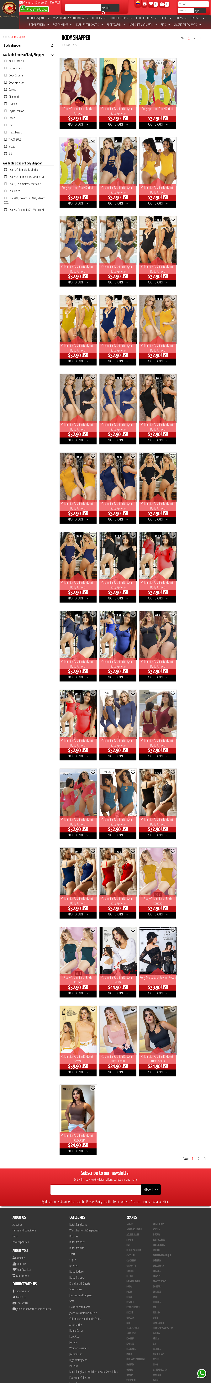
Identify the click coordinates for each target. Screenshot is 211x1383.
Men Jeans (75, 1111)
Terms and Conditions (24, 881)
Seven (9, 118)
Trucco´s (157, 1083)
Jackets (73, 993)
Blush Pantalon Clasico (137, 1348)
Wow (128, 1103)
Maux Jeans (158, 1005)
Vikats (9, 146)
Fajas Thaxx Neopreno (137, 1150)
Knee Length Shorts (89, 25)
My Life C (130, 1015)
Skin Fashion (159, 1280)
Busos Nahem (132, 1327)
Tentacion (157, 1062)
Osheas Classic (160, 1020)
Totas (155, 1327)
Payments (19, 908)
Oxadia (129, 1025)
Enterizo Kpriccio (134, 1280)
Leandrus (131, 999)
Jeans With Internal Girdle (83, 963)
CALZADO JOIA (132, 1332)
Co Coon (130, 1119)
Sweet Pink (131, 1223)
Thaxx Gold (158, 1291)
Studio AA (157, 1051)
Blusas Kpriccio (134, 1171)
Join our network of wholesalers (32, 959)
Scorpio (157, 1285)
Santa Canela (132, 1239)
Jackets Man (75, 1004)
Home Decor (76, 981)
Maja (128, 1192)
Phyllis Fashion (14, 111)
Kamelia (130, 989)
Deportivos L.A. (160, 1270)
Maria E (156, 1155)
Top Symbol (158, 1077)
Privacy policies (21, 893)
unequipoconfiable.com (132, 1379)
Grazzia (130, 968)
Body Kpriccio (14, 82)
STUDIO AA (131, 1051)
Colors (156, 1176)
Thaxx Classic (159, 1072)
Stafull (156, 1197)
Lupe (128, 1322)
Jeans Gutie (158, 973)
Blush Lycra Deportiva (136, 1259)
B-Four (156, 885)
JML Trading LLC (160, 1301)
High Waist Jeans (78, 1010)
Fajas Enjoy (158, 1129)
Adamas (156, 1207)
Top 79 (129, 1077)
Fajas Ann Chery (160, 1119)
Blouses (99, 18)
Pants (72, 1040)
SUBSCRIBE (151, 840)
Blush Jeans (159, 895)
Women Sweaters (79, 999)
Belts (72, 1093)
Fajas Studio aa (160, 1140)
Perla (129, 1358)
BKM (128, 895)
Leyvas (129, 1218)
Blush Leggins (160, 1343)
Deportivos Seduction (137, 1275)
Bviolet (156, 901)
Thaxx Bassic (13, 132)
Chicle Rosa (158, 916)
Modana (157, 1311)
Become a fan (21, 942)
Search (106, 8)
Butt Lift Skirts (146, 18)
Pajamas (73, 1116)
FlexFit (129, 963)
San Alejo (157, 1358)
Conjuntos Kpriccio (135, 1265)
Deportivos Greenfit (136, 1270)
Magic (129, 1005)
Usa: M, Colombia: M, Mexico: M (24, 176)
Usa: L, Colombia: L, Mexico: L (22, 169)
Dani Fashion (159, 1233)
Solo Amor (131, 1197)
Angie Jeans (158, 875)
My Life (156, 1010)
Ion (128, 973)
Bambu (129, 890)
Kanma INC (131, 1306)
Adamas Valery (133, 1213)
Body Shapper (62, 25)
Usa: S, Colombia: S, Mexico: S (22, 184)
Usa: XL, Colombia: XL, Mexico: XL (24, 209)
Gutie (155, 968)
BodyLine (157, 1259)
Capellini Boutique (162, 906)
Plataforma (158, 1337)
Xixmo (129, 1109)
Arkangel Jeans (134, 880)
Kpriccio (130, 994)
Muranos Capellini (135, 1010)
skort (166, 18)
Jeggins (73, 1057)
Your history (21, 926)
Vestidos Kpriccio (134, 1249)
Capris (181, 18)
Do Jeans (157, 937)
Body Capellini (14, 75)
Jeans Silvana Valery (163, 979)
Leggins (73, 1046)
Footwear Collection (80, 1028)
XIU (8, 153)
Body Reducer (39, 25)
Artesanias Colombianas (138, 1296)
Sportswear (116, 25)
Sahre (129, 1036)
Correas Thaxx (133, 1369)
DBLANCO (157, 921)
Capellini (130, 906)
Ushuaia (157, 1088)
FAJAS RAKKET (159, 1135)
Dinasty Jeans (133, 932)
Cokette (130, 921)
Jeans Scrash (132, 979)
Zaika (155, 1114)
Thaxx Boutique (133, 1072)
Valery (129, 1093)
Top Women (131, 1083)
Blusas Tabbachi (160, 1171)
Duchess (157, 942)
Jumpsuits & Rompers (143, 25)
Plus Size (73, 1016)
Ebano (129, 947)
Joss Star (131, 984)
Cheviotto (131, 916)
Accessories (75, 975)
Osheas (129, 1020)
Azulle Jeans (132, 885)
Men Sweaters (77, 1063)
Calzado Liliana (133, 1337)
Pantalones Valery (135, 1353)
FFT (154, 958)
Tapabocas (75, 1069)
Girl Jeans (74, 1099)
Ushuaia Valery (133, 1228)
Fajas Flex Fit (132, 1135)
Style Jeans (131, 1057)
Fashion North (160, 1181)
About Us (17, 875)
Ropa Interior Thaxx (162, 1363)
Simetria (157, 1046)
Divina (129, 937)
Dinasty (156, 927)
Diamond (11, 96)
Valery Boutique (161, 1093)
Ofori (155, 1015)
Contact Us (20, 953)
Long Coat (74, 987)
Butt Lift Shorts (121, 18)
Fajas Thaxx (132, 1145)
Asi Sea (156, 880)
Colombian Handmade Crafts (85, 969)
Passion (157, 1025)
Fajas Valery (159, 1150)
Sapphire (157, 1239)
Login (196, 11)
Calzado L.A (158, 1332)
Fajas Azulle (132, 1124)
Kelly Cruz (158, 1348)
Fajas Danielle (160, 1124)
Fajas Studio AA (133, 1140)
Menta (156, 1228)
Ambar (129, 875)
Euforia (157, 953)
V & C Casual (159, 1322)
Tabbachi (130, 1062)
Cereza (10, 89)
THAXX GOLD (13, 139)
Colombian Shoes (79, 1052)
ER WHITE (130, 953)
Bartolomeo (13, 68)
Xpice (155, 1109)
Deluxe (129, 927)
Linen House (159, 1306)
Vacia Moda (158, 1244)
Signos (156, 1041)
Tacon (129, 1343)
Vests (72, 1081)
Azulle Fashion (14, 61)
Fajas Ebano (132, 1129)
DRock (129, 942)
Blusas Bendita (133, 1166)
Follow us (19, 947)
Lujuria (157, 999)
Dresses (197, 18)
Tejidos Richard (133, 1244)
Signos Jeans (132, 1046)
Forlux (156, 963)
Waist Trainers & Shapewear (70, 18)
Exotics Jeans (133, 958)
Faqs (15, 887)
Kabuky (156, 984)
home (6, 37)
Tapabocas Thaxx (134, 1363)
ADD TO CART (76, 120)
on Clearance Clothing (81, 1105)
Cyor (128, 1311)
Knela (156, 989)
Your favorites (22, 920)
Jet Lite (129, 1285)
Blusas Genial (160, 1166)
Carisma (157, 911)
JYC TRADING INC (160, 1296)
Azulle (129, 1233)
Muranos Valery (134, 1291)
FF (127, 1155)
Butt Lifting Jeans (37, 18)
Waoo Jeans (132, 1098)
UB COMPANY (158, 1369)
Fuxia (129, 1187)
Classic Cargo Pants (187, 25)
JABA (128, 1301)
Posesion (130, 1031)
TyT (127, 1088)
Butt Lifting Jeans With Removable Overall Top (93, 1022)
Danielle (157, 1213)
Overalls (73, 1087)
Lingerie (73, 1075)
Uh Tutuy (157, 1202)
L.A (154, 994)
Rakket (156, 1031)
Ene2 (155, 947)
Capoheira (131, 911)
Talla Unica (12, 191)
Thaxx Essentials (134, 1067)
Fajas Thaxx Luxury (162, 1145)
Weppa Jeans (159, 1098)
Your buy (19, 914)
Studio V (157, 1218)
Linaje (156, 1317)
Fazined (10, 103)
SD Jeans (157, 1036)
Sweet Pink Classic (162, 1057)
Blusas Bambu (160, 1161)
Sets (165, 25)
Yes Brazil (131, 1114)
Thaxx (9, 125)
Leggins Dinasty (160, 1353)
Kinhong (130, 1317)
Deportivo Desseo (161, 1265)
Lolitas (156, 1187)
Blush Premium (133, 901)
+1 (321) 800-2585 (33, 9)
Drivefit (157, 1275)
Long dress (75, 1034)
